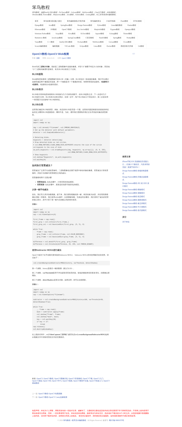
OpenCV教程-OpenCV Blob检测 (50, 54)
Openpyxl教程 (130, 29)
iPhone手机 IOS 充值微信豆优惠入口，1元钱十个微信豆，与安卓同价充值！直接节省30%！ (136, 164)
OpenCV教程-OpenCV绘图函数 (50, 394)
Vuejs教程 (38, 42)
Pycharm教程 (82, 42)
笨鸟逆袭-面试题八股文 (52, 21)
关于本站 (125, 222)
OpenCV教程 (67, 29)
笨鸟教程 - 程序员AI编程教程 (74, 420)
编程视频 (55, 46)
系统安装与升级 (127, 46)
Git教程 (141, 46)
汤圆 (38, 58)
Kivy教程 (71, 34)
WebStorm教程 (98, 42)
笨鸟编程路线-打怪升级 (76, 21)
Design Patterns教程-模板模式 (133, 190)
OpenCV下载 (88, 379)
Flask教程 (124, 21)
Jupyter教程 (99, 34)
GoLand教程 (113, 42)
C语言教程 (90, 38)
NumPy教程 (103, 38)
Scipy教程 (59, 34)
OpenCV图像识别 (61, 379)
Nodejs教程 (131, 38)
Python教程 (101, 25)
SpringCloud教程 (74, 38)
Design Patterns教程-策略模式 (133, 193)
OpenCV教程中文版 (80, 381)
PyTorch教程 (85, 34)
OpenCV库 (47, 381)
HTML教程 (137, 21)
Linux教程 (97, 46)
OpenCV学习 (57, 381)
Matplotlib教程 (99, 29)
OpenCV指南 (67, 381)
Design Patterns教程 (84, 25)
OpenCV (40, 379)
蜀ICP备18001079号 (116, 420)
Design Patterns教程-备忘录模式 (134, 203)
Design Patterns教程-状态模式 (133, 196)
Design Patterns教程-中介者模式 (134, 207)
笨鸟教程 (41, 7)
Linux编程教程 (116, 25)
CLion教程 (127, 42)
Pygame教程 (115, 29)
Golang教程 (113, 34)
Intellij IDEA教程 (65, 42)
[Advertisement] (71, 358)
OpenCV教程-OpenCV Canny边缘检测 (52, 397)
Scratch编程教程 (41, 46)
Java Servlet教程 (83, 29)
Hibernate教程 (40, 29)
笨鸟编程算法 (95, 21)
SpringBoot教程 (66, 25)
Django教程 (39, 25)
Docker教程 (111, 46)
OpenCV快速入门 (96, 381)
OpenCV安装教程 (75, 379)
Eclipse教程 (84, 46)
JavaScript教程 (57, 38)
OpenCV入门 (98, 379)
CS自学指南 (110, 21)
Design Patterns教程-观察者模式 (134, 200)
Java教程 (52, 25)
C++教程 (51, 42)
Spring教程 (117, 38)
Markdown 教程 (41, 38)
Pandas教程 (132, 25)
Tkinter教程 (127, 34)
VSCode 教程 (70, 46)
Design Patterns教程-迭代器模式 (134, 210)
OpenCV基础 (37, 381)
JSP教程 (53, 29)
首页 (36, 21)
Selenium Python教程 (42, 34)
